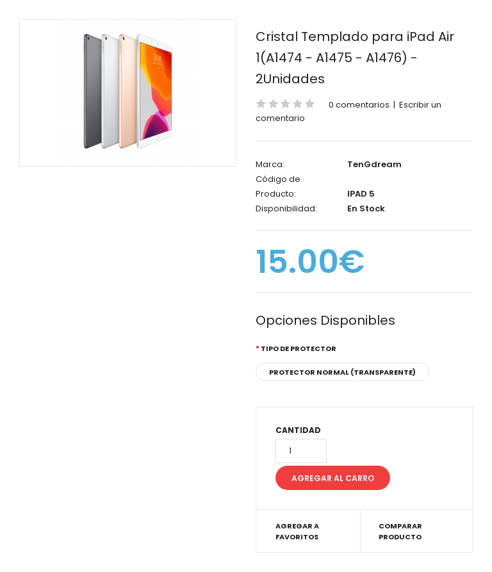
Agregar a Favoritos (297, 532)
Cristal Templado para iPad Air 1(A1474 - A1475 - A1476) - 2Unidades (355, 58)
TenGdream (374, 164)
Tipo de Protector (298, 348)
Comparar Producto (400, 532)
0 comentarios (359, 105)
